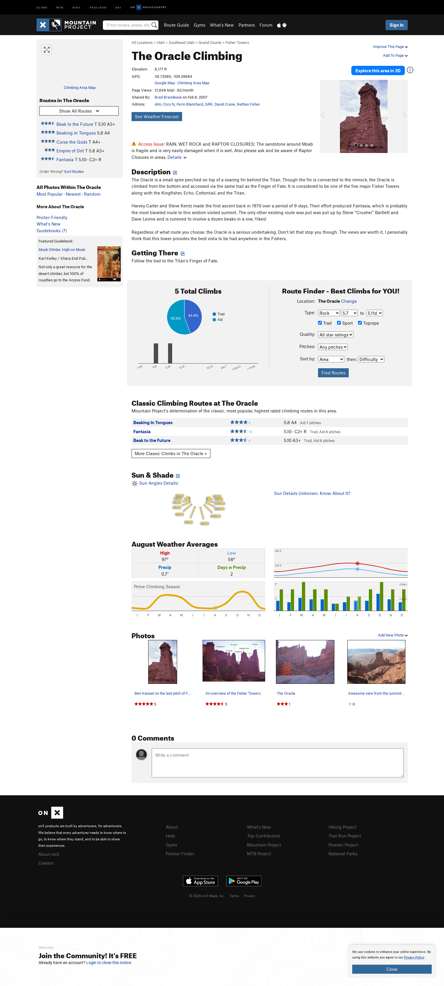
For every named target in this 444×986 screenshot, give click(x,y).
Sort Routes (74, 171)
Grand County (210, 42)
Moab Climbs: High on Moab (62, 249)
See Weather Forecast (157, 116)
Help (170, 835)
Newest (73, 194)
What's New (222, 24)
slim (158, 104)
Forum (266, 24)
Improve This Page (390, 46)
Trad (325, 323)
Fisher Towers (237, 42)
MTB (60, 7)
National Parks (343, 852)
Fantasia (65, 159)
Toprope (368, 323)
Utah (161, 42)
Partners (247, 24)
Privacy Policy (414, 957)
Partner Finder (180, 852)
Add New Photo (393, 635)
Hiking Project (342, 827)
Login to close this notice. (109, 962)
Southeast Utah (181, 42)
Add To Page (395, 55)
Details (176, 157)
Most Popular (50, 194)
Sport (345, 323)
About (172, 827)
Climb (42, 7)
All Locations (142, 42)
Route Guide (176, 24)
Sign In (397, 24)
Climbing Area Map (80, 87)
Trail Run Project (345, 835)
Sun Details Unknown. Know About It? (312, 493)
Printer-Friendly (52, 217)
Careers (45, 862)
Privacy (249, 895)
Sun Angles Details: (198, 503)
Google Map (165, 82)
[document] (392, 961)
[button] (326, 114)
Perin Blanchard (190, 104)
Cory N (169, 104)
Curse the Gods (71, 141)
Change (349, 301)
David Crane (225, 104)
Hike (76, 7)
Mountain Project (264, 844)
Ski (118, 7)
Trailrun (98, 7)
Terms (234, 895)
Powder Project (343, 844)
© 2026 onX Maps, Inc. (207, 895)
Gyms (199, 24)
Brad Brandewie (168, 97)
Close (392, 969)
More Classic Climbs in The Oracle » (171, 453)
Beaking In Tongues (76, 132)
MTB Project (259, 852)
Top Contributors (263, 835)
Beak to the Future (74, 124)
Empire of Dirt (70, 150)
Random (92, 194)
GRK (209, 104)
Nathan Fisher (248, 104)
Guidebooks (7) (52, 230)
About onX (48, 853)
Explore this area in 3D (380, 69)
